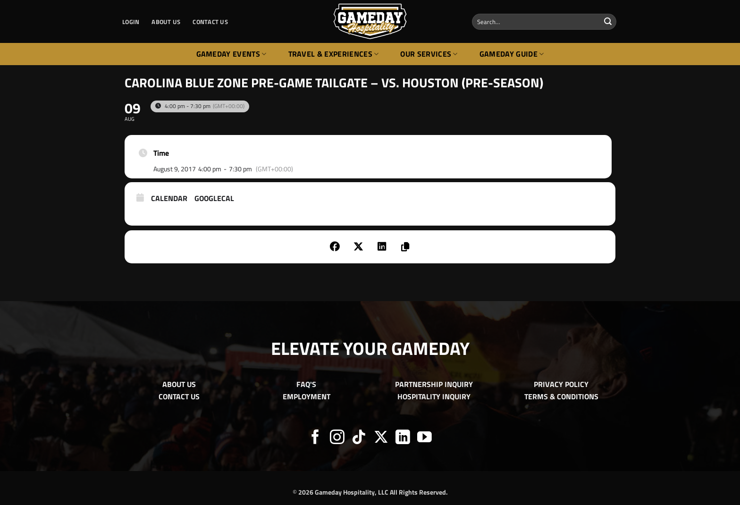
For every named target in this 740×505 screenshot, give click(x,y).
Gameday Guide (511, 53)
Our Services (428, 53)
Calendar (169, 198)
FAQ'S (306, 384)
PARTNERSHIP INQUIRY (434, 384)
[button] (130, 21)
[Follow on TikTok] (359, 438)
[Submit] (608, 22)
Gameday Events (231, 53)
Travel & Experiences (333, 53)
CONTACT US (210, 21)
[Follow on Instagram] (337, 438)
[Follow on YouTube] (424, 438)
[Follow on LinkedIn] (402, 438)
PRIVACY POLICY (561, 384)
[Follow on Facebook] (315, 438)
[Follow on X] (381, 438)
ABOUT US (165, 21)
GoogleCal (214, 198)
